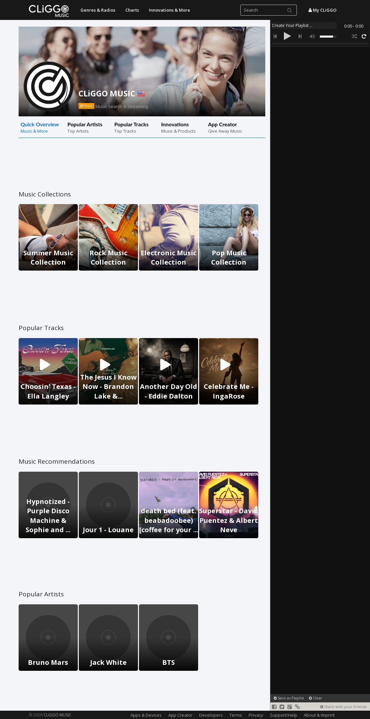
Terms (235, 715)
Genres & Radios (97, 10)
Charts (132, 10)
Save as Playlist (289, 697)
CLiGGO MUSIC (111, 93)
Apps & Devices (146, 715)
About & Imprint (319, 715)
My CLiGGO (322, 10)
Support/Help (283, 715)
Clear (315, 697)
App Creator (180, 715)
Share (86, 106)
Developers (211, 715)
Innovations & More (169, 10)
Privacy (256, 715)
